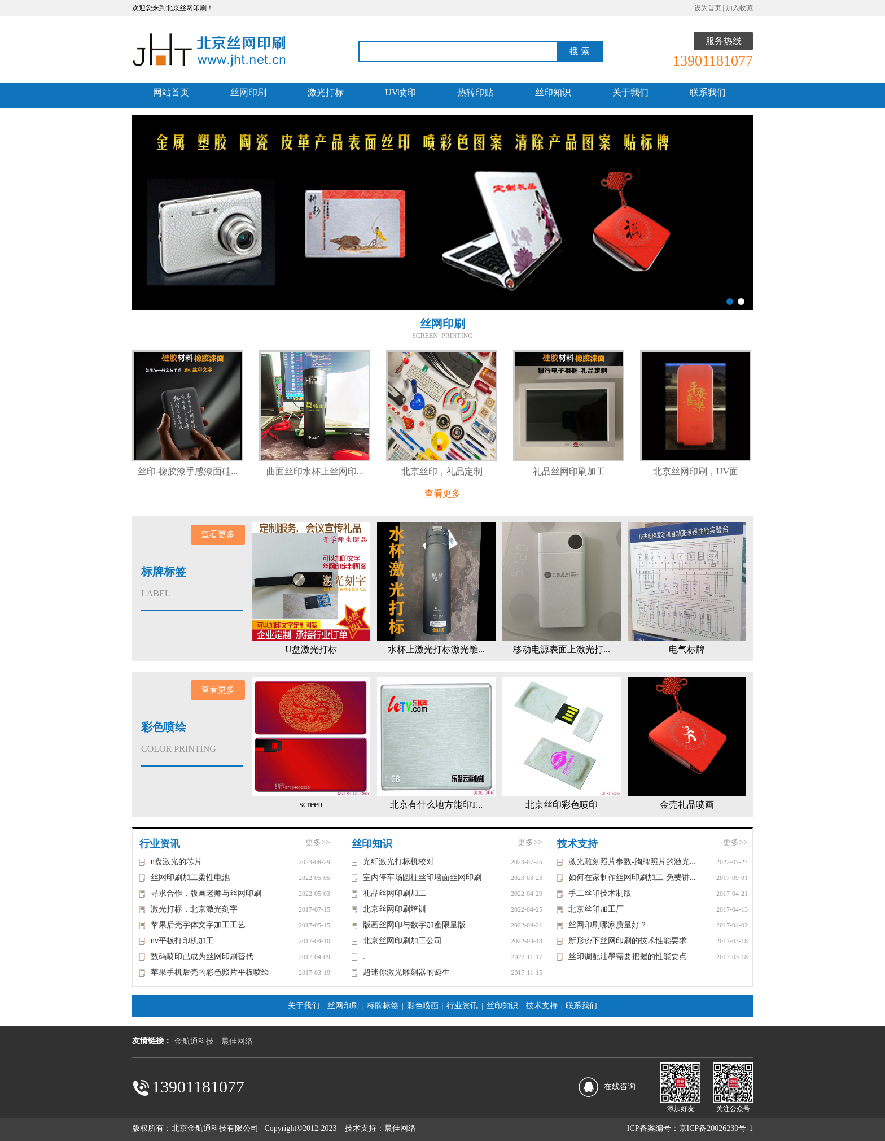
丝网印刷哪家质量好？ (607, 925)
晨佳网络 (237, 1041)
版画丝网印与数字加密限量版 (414, 925)
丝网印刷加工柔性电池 (190, 877)
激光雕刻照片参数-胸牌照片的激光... (631, 861)
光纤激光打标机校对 (398, 861)
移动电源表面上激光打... (561, 649)
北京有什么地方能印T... (436, 804)
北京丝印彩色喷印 (561, 804)
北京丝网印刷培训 (394, 909)
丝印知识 (553, 92)
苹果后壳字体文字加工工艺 (198, 925)
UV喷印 (400, 92)
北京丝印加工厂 (596, 909)
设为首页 (707, 8)
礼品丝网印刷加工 (624, 471)
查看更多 (442, 493)
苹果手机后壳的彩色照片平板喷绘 (210, 972)
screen (311, 804)
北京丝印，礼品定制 (496, 471)
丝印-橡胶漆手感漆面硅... (243, 471)
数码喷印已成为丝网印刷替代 (202, 956)
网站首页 (171, 92)
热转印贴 (475, 92)
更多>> (317, 842)
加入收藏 (739, 8)
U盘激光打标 (311, 649)
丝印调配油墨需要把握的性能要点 (627, 956)
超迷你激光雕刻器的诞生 (406, 972)
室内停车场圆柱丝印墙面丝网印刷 (422, 877)
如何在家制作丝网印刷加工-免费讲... (631, 877)
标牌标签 (382, 1005)
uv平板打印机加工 (182, 941)
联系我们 (708, 92)
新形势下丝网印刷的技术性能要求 (627, 941)
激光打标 (326, 92)
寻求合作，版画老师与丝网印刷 (206, 893)
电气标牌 (687, 649)
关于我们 (630, 92)
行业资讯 (462, 1005)
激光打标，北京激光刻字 (194, 909)
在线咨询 (620, 1086)
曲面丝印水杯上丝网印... (369, 471)
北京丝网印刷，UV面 (751, 471)
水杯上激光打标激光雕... (436, 649)
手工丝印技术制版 (600, 893)
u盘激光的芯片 (176, 861)
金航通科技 (194, 1041)
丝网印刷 (248, 92)
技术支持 (542, 1005)
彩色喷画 (423, 1005)
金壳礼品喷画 (687, 804)
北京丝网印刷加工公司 (402, 941)
